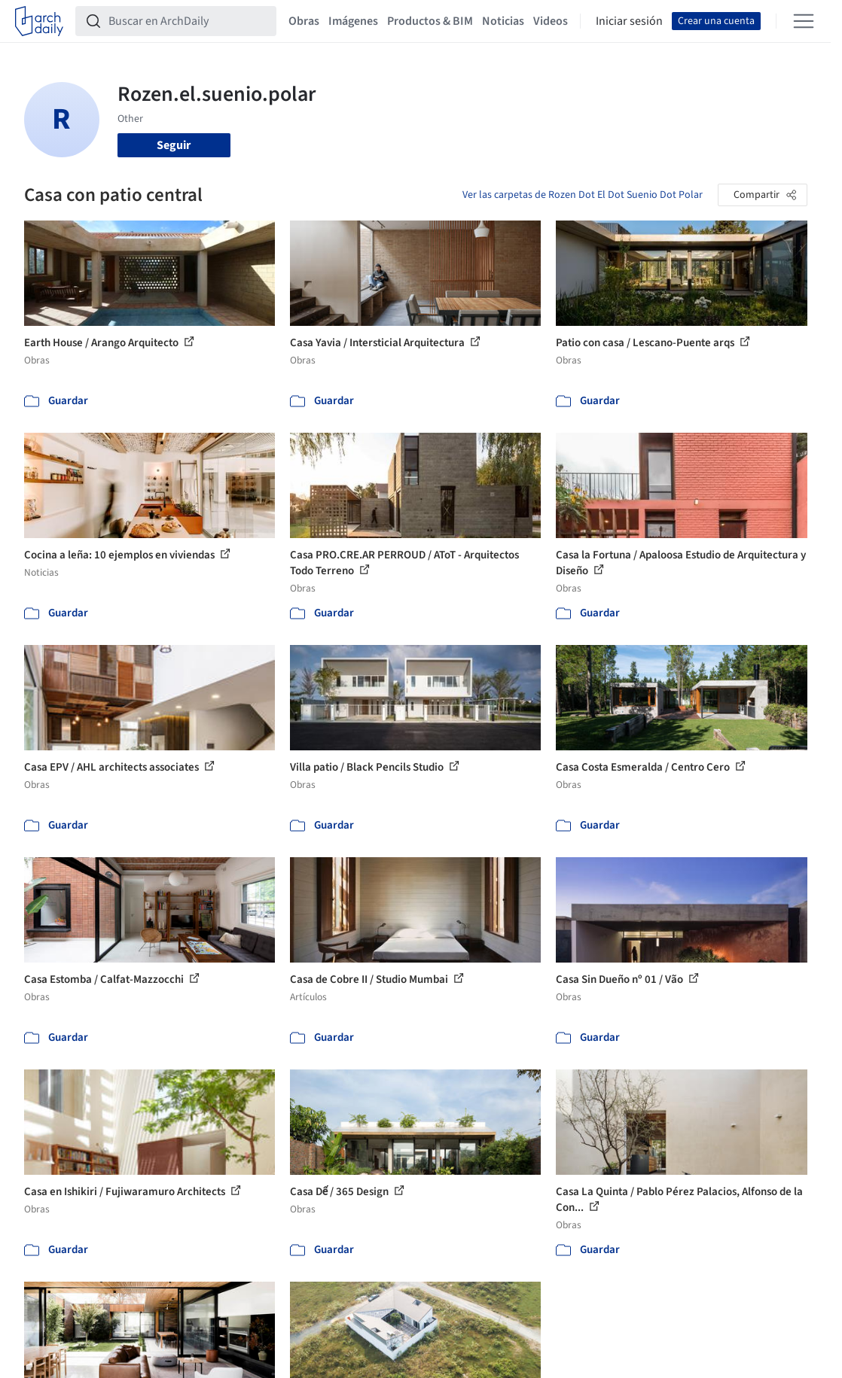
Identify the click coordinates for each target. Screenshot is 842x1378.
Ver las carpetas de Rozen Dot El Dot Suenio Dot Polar (582, 195)
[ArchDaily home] (39, 21)
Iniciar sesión (629, 21)
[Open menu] (804, 21)
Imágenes (353, 21)
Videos (550, 21)
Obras (303, 21)
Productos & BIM (430, 21)
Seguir (174, 145)
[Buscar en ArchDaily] (187, 21)
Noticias (503, 21)
